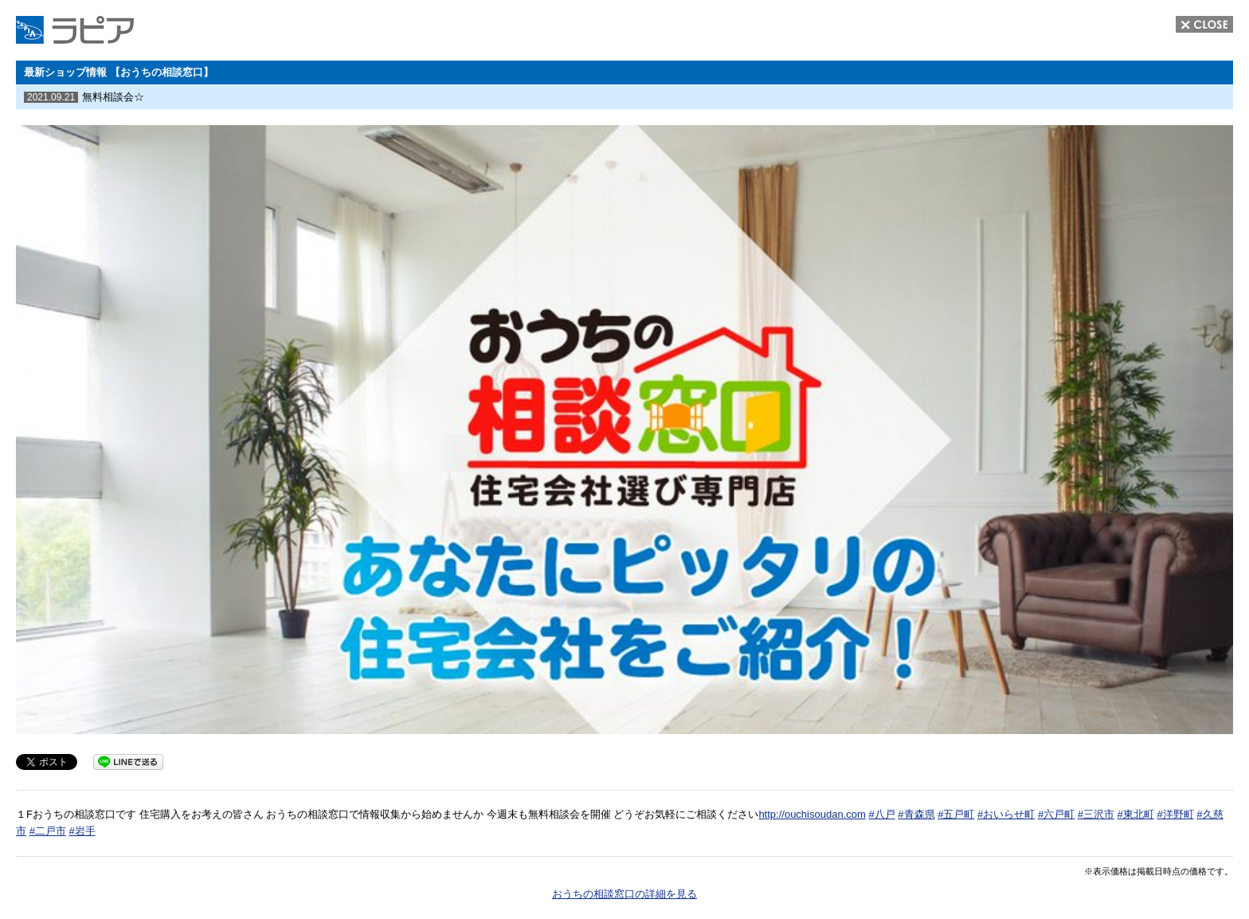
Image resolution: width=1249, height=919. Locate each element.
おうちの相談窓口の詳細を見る (624, 894)
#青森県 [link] (916, 814)
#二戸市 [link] (47, 831)
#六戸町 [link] (1056, 814)
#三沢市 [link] (1096, 814)
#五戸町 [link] (956, 814)
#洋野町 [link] (1175, 814)
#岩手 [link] (82, 831)
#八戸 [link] (881, 814)
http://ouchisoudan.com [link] (811, 814)
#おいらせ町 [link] (1006, 814)
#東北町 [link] (1136, 814)
